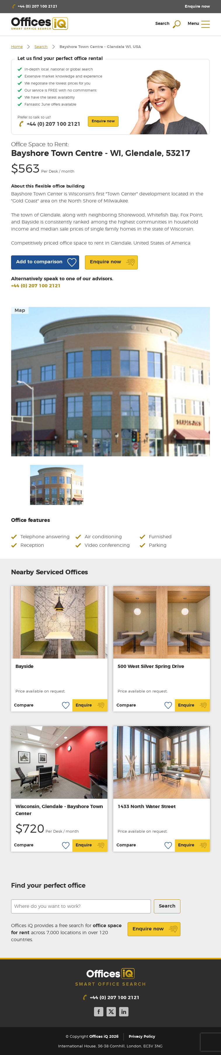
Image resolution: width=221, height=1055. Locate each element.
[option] (110, 381)
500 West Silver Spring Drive (151, 666)
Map (20, 310)
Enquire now (155, 929)
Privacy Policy (142, 1037)
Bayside (24, 666)
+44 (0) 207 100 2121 (36, 285)
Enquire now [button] (103, 121)
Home (17, 47)
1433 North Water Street (146, 806)
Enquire (90, 705)
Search (41, 47)
